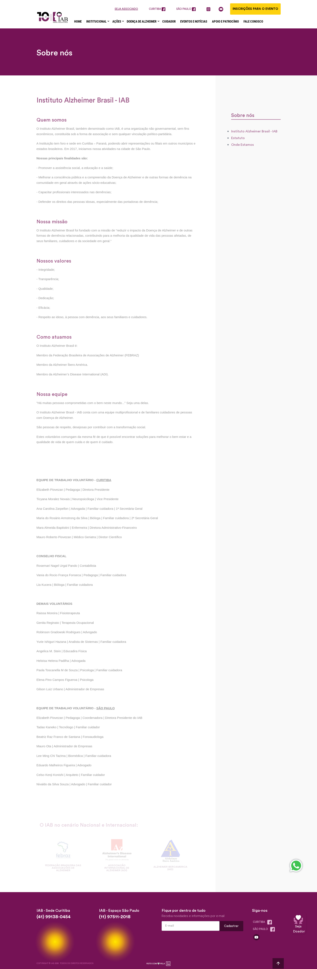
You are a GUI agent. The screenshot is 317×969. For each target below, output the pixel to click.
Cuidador (169, 21)
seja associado (126, 9)
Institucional (96, 21)
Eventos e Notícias (193, 21)
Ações (117, 21)
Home (78, 21)
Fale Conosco (253, 21)
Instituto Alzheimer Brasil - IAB (254, 135)
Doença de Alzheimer (142, 21)
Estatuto (238, 142)
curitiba (157, 9)
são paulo (186, 9)
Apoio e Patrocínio (225, 21)
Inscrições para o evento (255, 8)
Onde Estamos (242, 149)
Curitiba (263, 922)
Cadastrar (231, 925)
